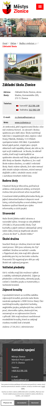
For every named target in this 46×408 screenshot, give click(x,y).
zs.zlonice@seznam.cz (25, 117)
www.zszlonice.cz (23, 122)
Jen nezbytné (21, 403)
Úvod (4, 43)
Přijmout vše (7, 403)
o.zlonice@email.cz (20, 379)
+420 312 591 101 (19, 370)
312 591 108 (33, 105)
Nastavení (35, 403)
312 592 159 (34, 109)
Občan (13, 43)
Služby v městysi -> (28, 43)
